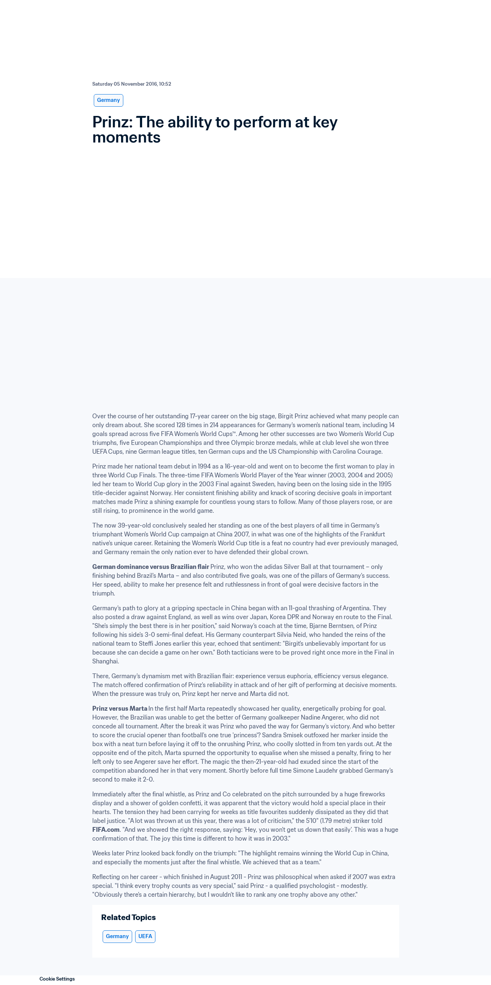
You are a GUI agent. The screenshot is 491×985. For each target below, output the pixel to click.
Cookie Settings (57, 979)
